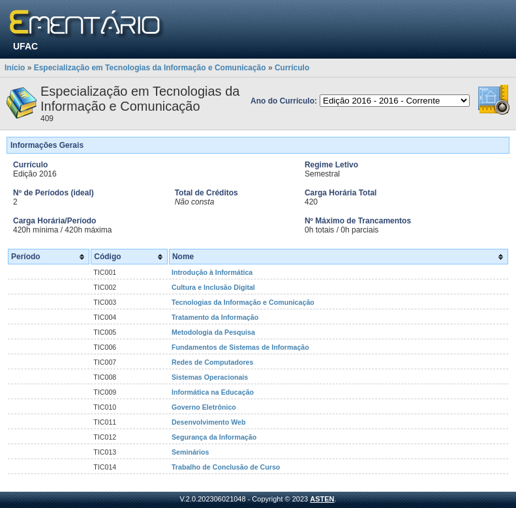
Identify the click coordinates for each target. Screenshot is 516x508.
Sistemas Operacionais (210, 377)
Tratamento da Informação (215, 317)
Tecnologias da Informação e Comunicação (243, 302)
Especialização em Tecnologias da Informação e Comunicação (150, 67)
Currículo (292, 67)
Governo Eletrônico (204, 407)
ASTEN (322, 499)
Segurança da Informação (214, 437)
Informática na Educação (213, 392)
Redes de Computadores (213, 362)
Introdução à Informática (212, 272)
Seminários (190, 452)
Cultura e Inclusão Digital (213, 287)
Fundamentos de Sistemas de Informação (240, 347)
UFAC (25, 46)
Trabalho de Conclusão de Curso (226, 467)
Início (15, 67)
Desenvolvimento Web (209, 422)
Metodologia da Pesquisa (213, 332)
